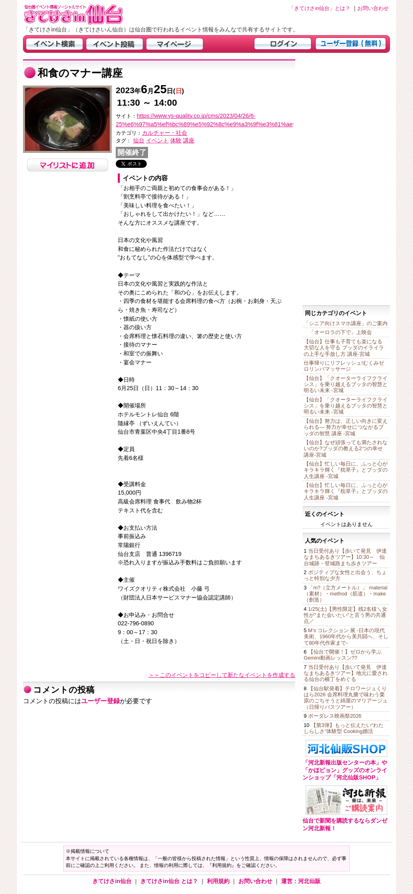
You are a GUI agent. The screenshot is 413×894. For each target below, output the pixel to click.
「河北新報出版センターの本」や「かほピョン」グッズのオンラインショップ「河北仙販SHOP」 (344, 770)
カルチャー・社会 (164, 133)
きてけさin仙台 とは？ (170, 881)
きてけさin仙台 (112, 881)
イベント (157, 140)
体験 (175, 140)
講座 (188, 140)
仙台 (138, 140)
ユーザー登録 (100, 701)
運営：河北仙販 (301, 881)
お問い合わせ (256, 881)
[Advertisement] (346, 180)
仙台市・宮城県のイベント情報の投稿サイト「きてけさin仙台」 (83, 14)
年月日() (150, 91)
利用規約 (219, 881)
